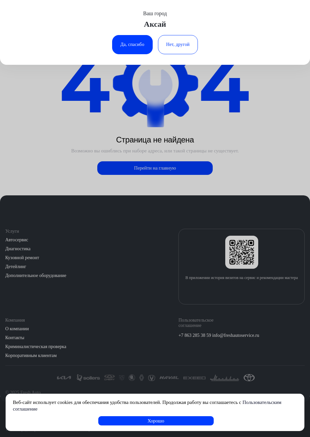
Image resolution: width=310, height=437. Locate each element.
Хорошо (155, 420)
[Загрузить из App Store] (234, 292)
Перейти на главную (155, 168)
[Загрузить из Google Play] (249, 292)
